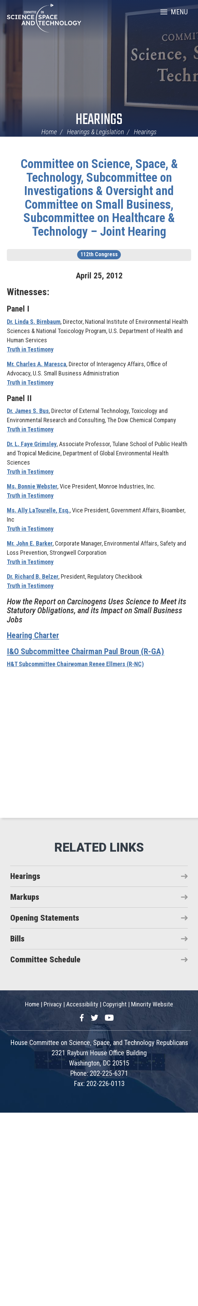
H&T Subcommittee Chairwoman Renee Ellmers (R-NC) (75, 664)
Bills (17, 939)
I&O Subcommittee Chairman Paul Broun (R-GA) (85, 651)
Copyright (115, 1004)
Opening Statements (44, 918)
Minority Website (152, 1004)
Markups (24, 897)
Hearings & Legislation (95, 132)
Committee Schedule (45, 959)
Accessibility (82, 1004)
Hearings (99, 120)
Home (49, 132)
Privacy (53, 1004)
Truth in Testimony (30, 349)
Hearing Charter (33, 635)
